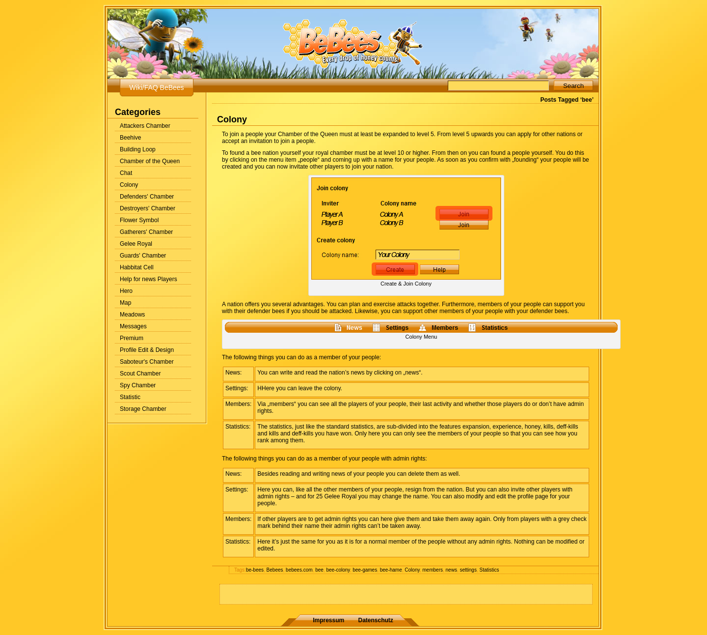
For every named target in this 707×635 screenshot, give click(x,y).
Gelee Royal (136, 243)
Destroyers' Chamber (147, 208)
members (432, 570)
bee (319, 570)
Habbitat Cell (137, 267)
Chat (126, 173)
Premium (131, 338)
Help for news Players (148, 279)
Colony (129, 184)
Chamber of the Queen (150, 161)
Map (125, 302)
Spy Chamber (138, 385)
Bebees (275, 570)
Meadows (132, 314)
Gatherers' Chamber (146, 232)
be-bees (255, 570)
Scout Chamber (140, 373)
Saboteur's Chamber (147, 361)
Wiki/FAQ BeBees (156, 87)
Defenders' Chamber (147, 196)
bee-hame (391, 570)
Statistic (130, 397)
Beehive (130, 137)
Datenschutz (375, 620)
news (451, 570)
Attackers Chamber (145, 125)
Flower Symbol (139, 220)
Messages (133, 326)
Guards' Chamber (143, 255)
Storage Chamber (143, 408)
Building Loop (138, 149)
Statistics (489, 570)
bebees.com (299, 570)
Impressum (328, 620)
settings (468, 570)
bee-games (365, 570)
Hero (126, 291)
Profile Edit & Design (147, 349)
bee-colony (338, 570)
